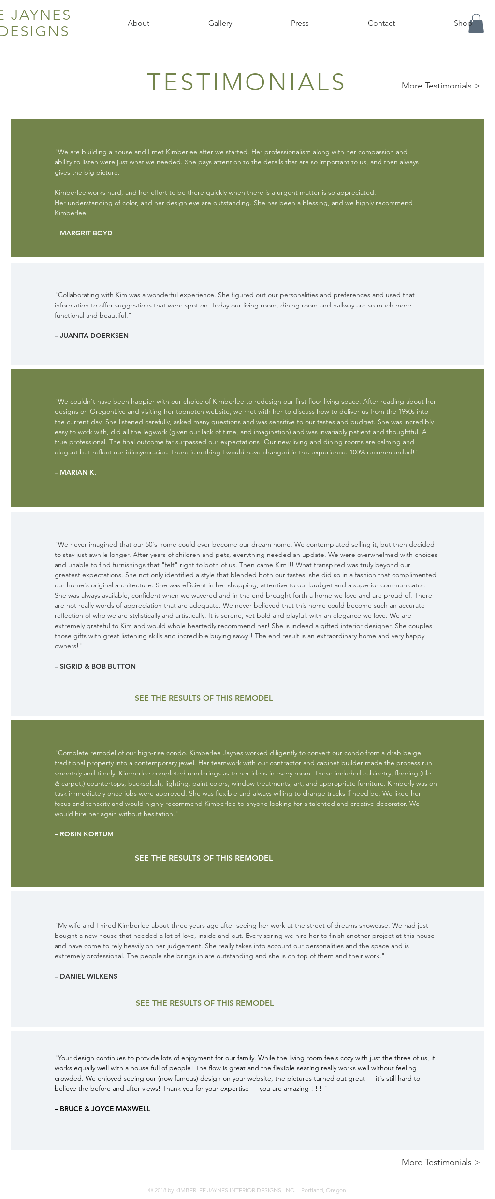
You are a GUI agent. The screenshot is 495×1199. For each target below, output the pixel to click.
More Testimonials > (441, 85)
